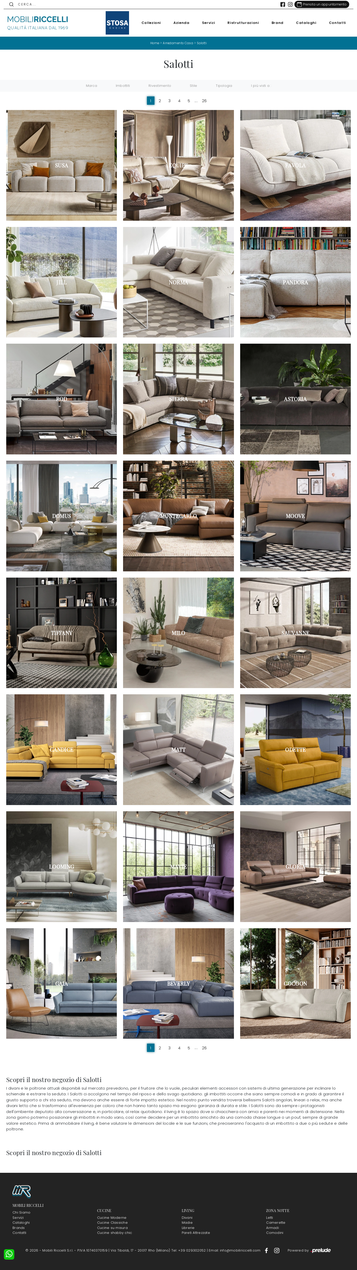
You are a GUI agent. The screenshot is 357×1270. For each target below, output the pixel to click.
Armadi (272, 1227)
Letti (269, 1217)
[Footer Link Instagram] (276, 1250)
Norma (178, 282)
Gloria (295, 866)
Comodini (274, 1232)
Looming (61, 866)
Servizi (206, 22)
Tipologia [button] (224, 85)
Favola (295, 165)
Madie (187, 1222)
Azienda (179, 22)
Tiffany (61, 633)
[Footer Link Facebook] (267, 1250)
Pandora (295, 282)
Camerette (275, 1222)
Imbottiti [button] (123, 85)
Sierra (178, 399)
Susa (61, 165)
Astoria (295, 399)
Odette (295, 749)
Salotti (202, 43)
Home (154, 43)
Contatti (334, 22)
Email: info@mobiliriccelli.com (235, 1250)
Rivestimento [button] (160, 85)
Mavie (178, 866)
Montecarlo (178, 516)
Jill (61, 282)
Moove (295, 516)
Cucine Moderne (112, 1217)
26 (204, 100)
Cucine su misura (112, 1227)
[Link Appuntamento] (319, 4)
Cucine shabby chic (114, 1232)
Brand (275, 22)
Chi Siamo (21, 1212)
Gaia (61, 983)
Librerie (188, 1227)
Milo (178, 633)
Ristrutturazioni (240, 22)
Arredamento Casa (178, 43)
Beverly (178, 983)
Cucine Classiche (112, 1222)
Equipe (178, 165)
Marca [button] (91, 85)
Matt (178, 749)
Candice (61, 749)
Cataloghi (303, 22)
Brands (18, 1227)
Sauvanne (295, 633)
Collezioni (149, 22)
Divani (187, 1217)
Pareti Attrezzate (196, 1232)
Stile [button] (193, 85)
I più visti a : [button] (261, 85)
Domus (61, 516)
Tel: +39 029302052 (189, 1250)
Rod (61, 399)
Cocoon (295, 983)
